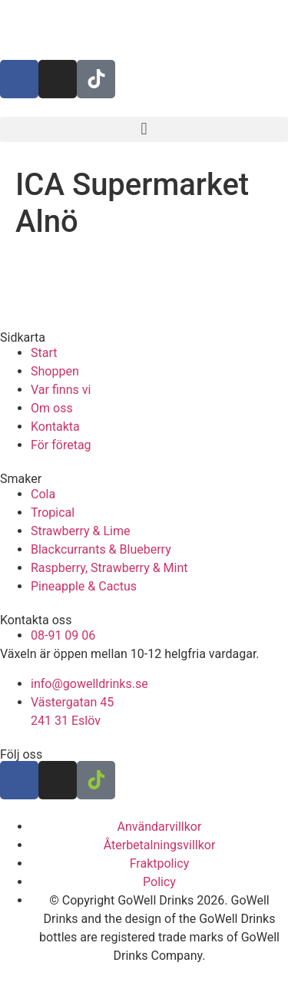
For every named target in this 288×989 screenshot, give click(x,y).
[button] (144, 129)
